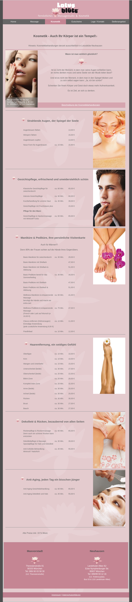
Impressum (56, 595)
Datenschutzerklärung (71, 595)
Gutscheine (76, 22)
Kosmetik (55, 22)
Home (13, 22)
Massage (34, 22)
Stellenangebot (119, 22)
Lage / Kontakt (97, 22)
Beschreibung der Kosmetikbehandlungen (81, 105)
